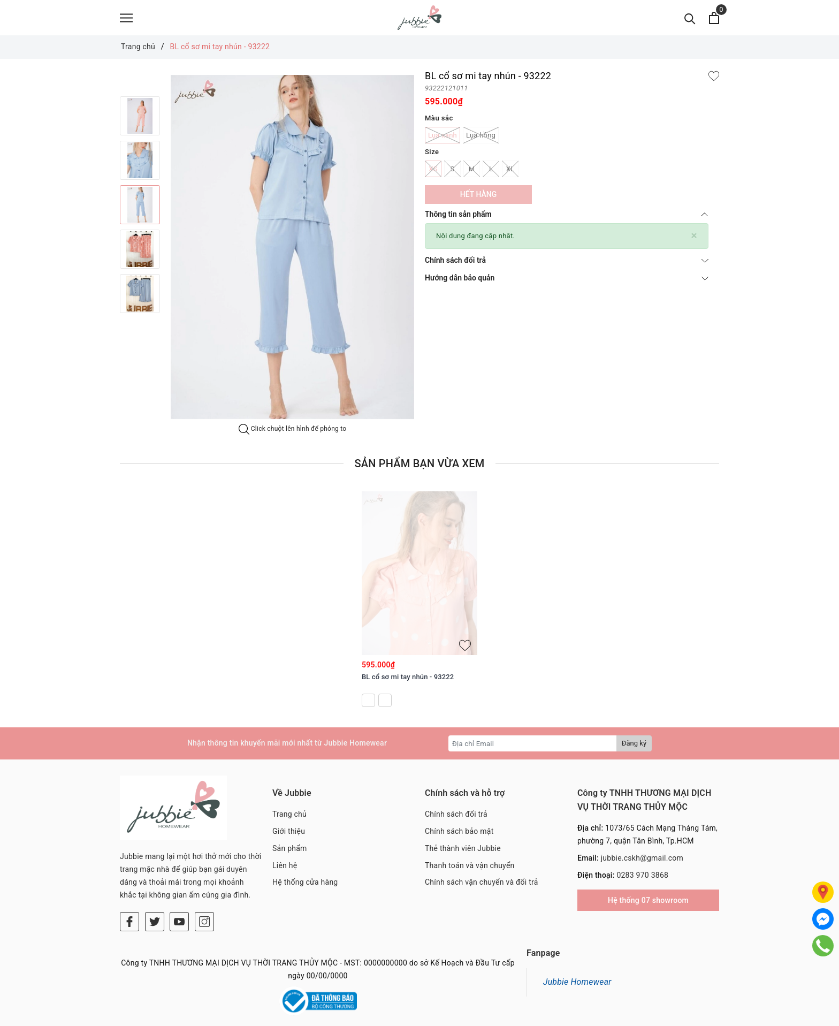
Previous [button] (140, 90)
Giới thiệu (288, 836)
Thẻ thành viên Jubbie (463, 853)
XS (433, 173)
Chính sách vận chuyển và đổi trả (481, 887)
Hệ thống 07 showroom (648, 905)
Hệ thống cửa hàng (305, 887)
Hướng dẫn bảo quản (566, 282)
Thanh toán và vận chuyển (470, 870)
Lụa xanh (442, 140)
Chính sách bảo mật (459, 836)
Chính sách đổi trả (566, 265)
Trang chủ (289, 819)
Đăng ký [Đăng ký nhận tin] (634, 748)
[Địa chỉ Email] (532, 748)
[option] (140, 120)
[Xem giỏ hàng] (714, 20)
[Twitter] (154, 875)
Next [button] (140, 329)
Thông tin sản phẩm (566, 219)
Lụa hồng (481, 140)
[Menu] (126, 20)
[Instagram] (204, 875)
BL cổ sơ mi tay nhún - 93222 (408, 682)
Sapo (485, 1015)
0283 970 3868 (642, 880)
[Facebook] (129, 875)
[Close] (694, 241)
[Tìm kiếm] (690, 20)
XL (510, 173)
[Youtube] (179, 875)
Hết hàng (478, 199)
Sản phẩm (289, 853)
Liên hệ (284, 870)
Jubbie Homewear (577, 962)
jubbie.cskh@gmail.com (642, 862)
